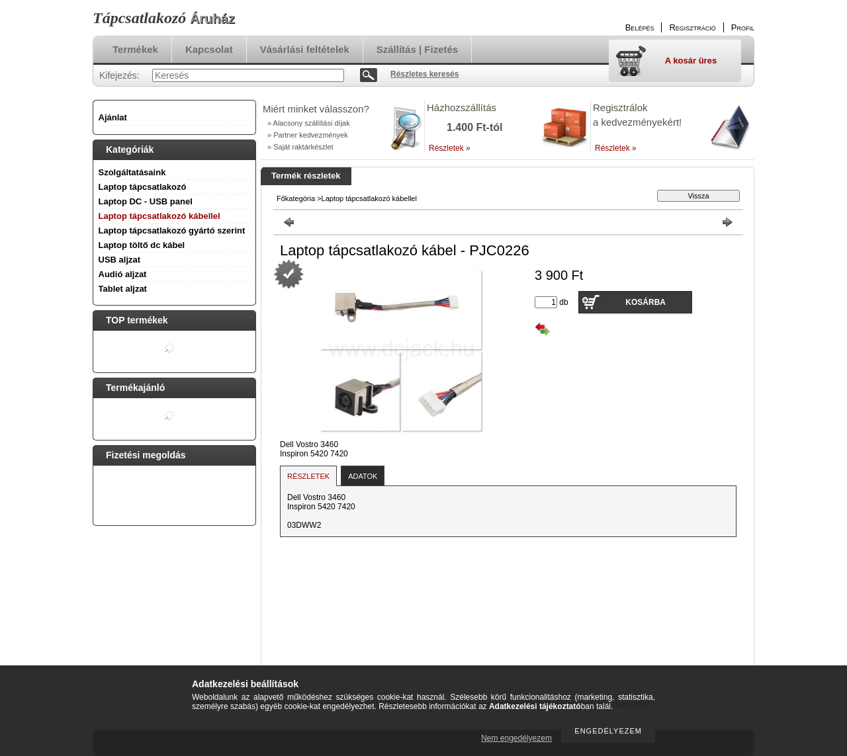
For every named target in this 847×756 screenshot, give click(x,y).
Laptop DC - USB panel (146, 201)
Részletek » (449, 148)
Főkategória (296, 198)
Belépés (639, 27)
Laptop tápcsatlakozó (143, 187)
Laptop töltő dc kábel (142, 245)
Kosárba (645, 302)
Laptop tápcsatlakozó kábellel (159, 216)
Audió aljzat (123, 274)
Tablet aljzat (123, 289)
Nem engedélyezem (516, 738)
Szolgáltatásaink (132, 172)
